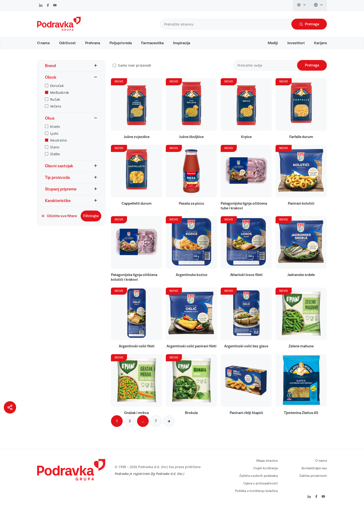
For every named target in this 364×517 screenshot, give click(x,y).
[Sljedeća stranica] (169, 428)
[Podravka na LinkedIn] (41, 6)
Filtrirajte (91, 222)
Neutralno (58, 147)
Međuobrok (59, 99)
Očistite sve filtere (59, 222)
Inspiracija (181, 43)
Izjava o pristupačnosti (260, 490)
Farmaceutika (152, 43)
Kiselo (55, 133)
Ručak (55, 106)
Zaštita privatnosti (313, 482)
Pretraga (309, 24)
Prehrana (92, 43)
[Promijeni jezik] (318, 5)
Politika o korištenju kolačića (256, 498)
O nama (43, 43)
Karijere (320, 43)
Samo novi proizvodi (134, 72)
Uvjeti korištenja (265, 475)
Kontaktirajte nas (314, 475)
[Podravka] (59, 29)
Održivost (67, 43)
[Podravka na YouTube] (55, 6)
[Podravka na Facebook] (48, 6)
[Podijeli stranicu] (10, 407)
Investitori (296, 43)
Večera (55, 113)
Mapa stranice (267, 467)
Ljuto (54, 140)
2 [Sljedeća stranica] (130, 428)
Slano (54, 153)
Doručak (57, 92)
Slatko (55, 160)
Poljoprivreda (121, 43)
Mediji (273, 43)
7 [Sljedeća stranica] (156, 428)
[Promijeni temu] (301, 5)
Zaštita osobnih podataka (258, 482)
